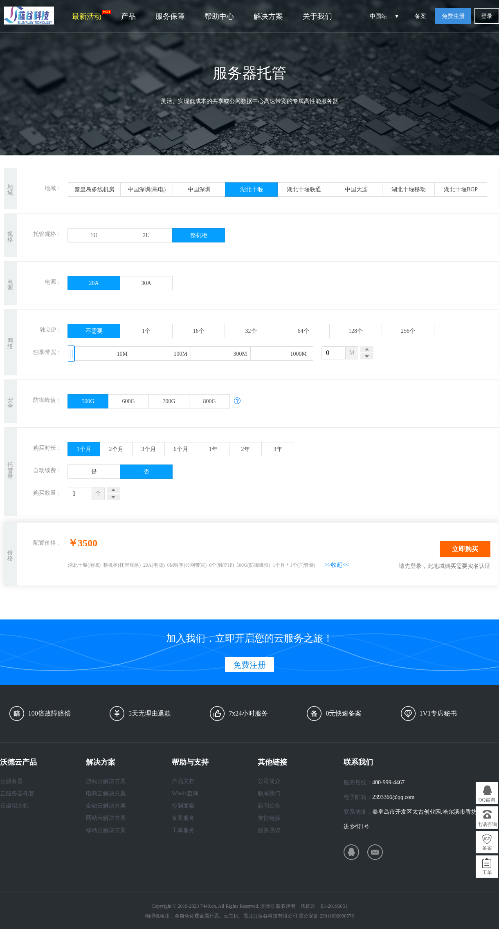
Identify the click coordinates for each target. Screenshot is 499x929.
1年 (213, 449)
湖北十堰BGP (461, 189)
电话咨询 (487, 824)
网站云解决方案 (106, 818)
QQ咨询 (487, 800)
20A (94, 283)
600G (128, 401)
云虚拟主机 (14, 806)
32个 (251, 331)
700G (168, 401)
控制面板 (183, 806)
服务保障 (170, 16)
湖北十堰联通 (304, 189)
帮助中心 (219, 16)
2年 (245, 449)
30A (146, 283)
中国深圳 (199, 189)
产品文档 (183, 781)
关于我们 (317, 16)
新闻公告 (269, 806)
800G (209, 401)
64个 (303, 331)
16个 (199, 331)
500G (87, 401)
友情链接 (269, 818)
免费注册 (453, 16)
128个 (355, 331)
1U (93, 235)
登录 (486, 16)
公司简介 (269, 781)
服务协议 (269, 830)
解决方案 (268, 16)
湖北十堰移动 (408, 189)
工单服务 (183, 830)
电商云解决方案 (106, 793)
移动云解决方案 (106, 830)
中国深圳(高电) (147, 189)
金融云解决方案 (106, 806)
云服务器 (11, 781)
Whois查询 (185, 793)
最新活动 (91, 15)
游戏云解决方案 (106, 781)
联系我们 (269, 793)
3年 (278, 449)
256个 (408, 331)
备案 (420, 16)
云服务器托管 (17, 793)
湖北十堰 (251, 189)
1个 (146, 331)
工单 (487, 872)
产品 (128, 16)
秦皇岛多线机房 (94, 189)
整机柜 (198, 235)
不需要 (94, 331)
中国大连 (356, 189)
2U (146, 235)
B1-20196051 (333, 906)
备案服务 (183, 818)
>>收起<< (337, 565)
